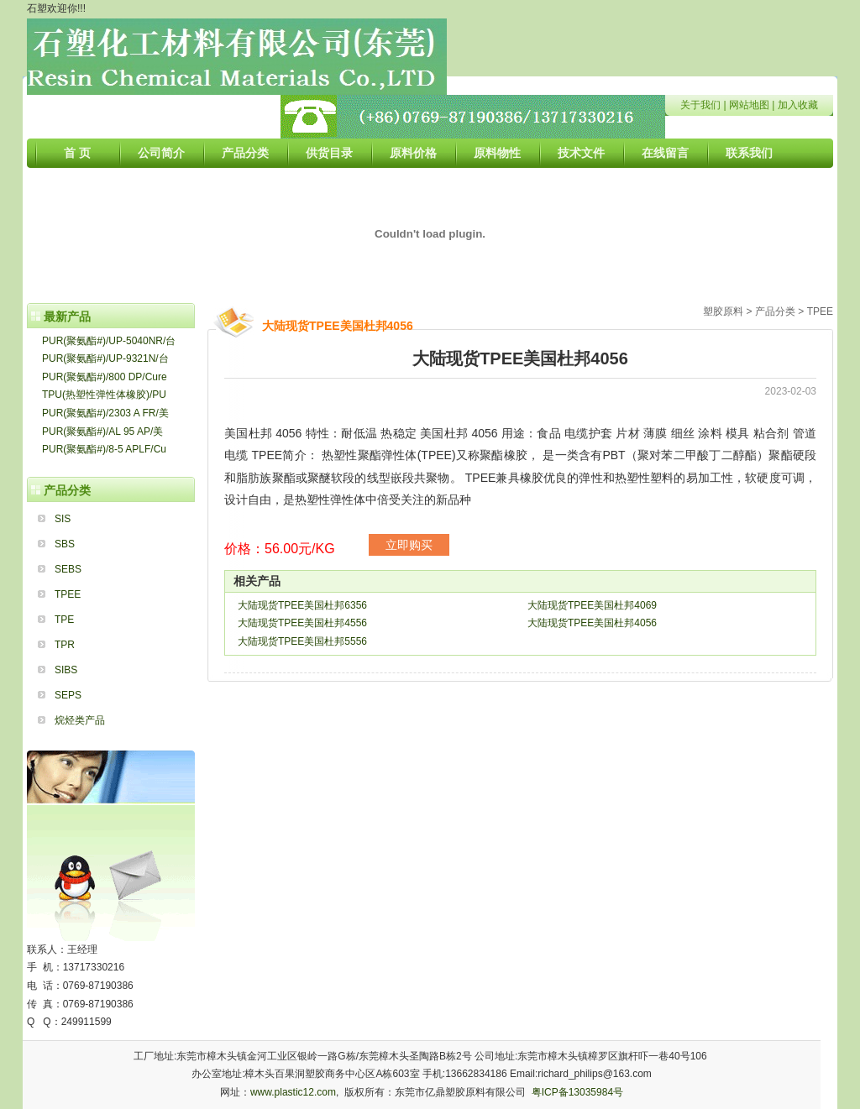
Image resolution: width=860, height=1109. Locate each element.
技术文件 (581, 153)
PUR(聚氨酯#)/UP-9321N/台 (105, 358)
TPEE (68, 594)
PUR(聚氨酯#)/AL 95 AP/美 (102, 431)
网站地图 (749, 105)
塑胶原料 (723, 311)
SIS (63, 519)
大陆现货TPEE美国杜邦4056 (592, 623)
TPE (64, 619)
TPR (65, 645)
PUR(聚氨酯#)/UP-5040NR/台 (109, 341)
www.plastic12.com (293, 1092)
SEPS (68, 695)
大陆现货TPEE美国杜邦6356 (302, 605)
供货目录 (329, 153)
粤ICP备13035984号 (577, 1092)
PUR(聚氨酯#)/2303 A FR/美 (105, 413)
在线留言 (665, 153)
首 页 (77, 153)
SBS (65, 544)
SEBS (68, 569)
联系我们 (749, 153)
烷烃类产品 (80, 720)
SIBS (66, 670)
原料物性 (497, 153)
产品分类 (245, 153)
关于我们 (700, 105)
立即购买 (409, 545)
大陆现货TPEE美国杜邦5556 (302, 641)
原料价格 (413, 153)
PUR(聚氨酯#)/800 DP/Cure (104, 377)
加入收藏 (798, 105)
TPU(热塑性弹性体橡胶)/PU (104, 394)
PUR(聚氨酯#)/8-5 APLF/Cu (104, 449)
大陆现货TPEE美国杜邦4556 (302, 623)
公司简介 (161, 153)
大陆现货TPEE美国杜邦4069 (592, 605)
